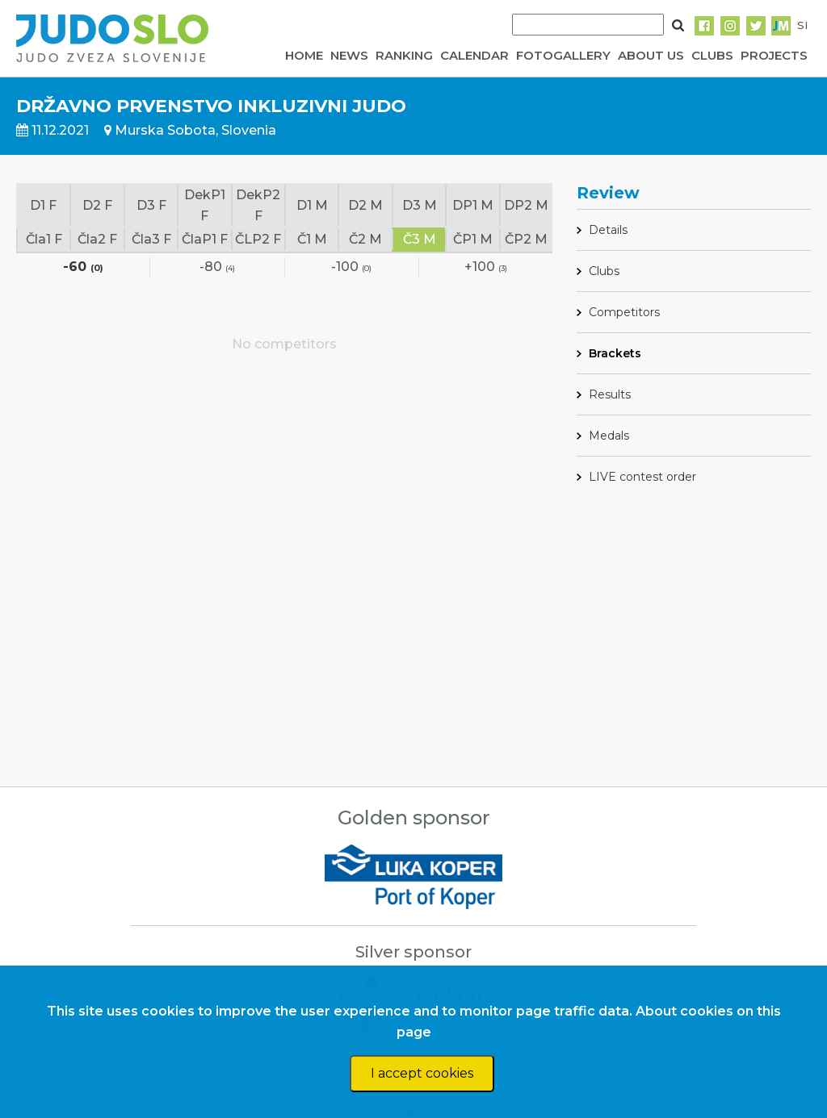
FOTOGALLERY (563, 55)
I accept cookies (422, 1073)
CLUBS (712, 55)
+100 (485, 267)
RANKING (404, 55)
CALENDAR (474, 55)
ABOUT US (651, 55)
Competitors (624, 312)
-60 (83, 267)
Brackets (615, 353)
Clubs (604, 271)
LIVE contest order (642, 476)
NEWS (349, 55)
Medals (609, 435)
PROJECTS (774, 55)
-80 (217, 267)
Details (608, 230)
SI (802, 25)
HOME (304, 55)
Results (610, 394)
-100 (351, 267)
